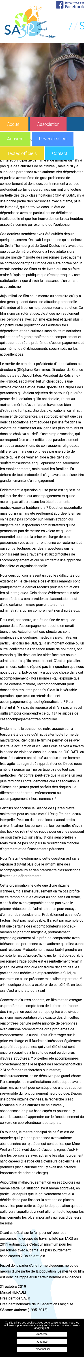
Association (48, 124)
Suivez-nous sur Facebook (70, 5)
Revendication (53, 139)
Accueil (14, 124)
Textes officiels (22, 153)
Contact (59, 153)
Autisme (15, 139)
